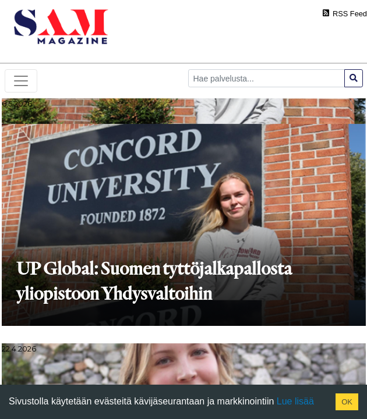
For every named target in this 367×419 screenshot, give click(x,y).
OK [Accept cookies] (346, 401)
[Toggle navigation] (21, 81)
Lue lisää (294, 401)
